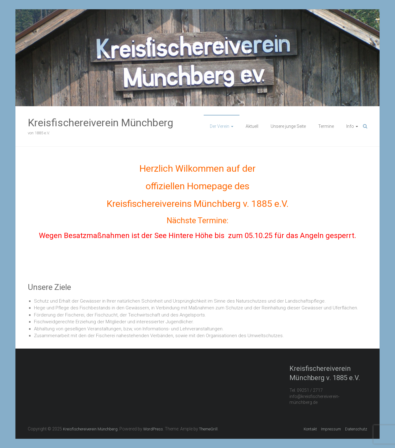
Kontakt (310, 429)
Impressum (331, 429)
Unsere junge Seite (288, 126)
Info (350, 126)
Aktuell (252, 126)
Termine (326, 126)
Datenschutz (356, 429)
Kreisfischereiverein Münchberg (100, 122)
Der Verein (219, 126)
